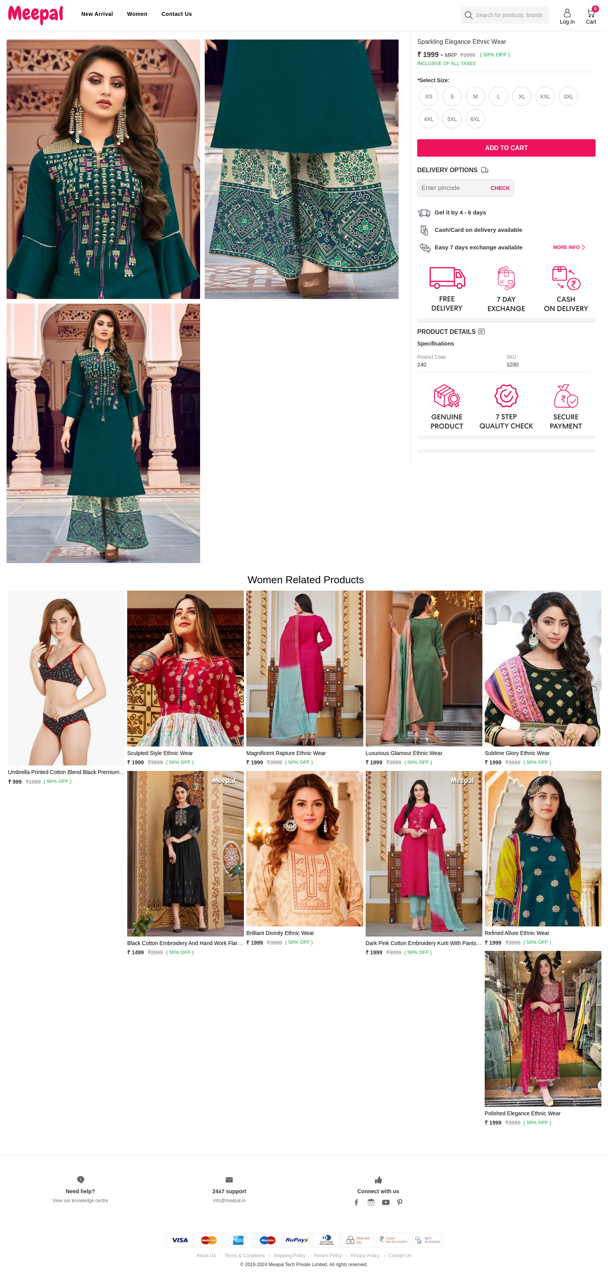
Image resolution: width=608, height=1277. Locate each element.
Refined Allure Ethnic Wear (517, 933)
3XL (568, 96)
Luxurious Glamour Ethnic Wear (404, 753)
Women (137, 14)
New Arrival (97, 14)
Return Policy (328, 1255)
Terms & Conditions (245, 1255)
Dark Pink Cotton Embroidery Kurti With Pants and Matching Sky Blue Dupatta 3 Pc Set (471, 943)
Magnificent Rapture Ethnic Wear (286, 753)
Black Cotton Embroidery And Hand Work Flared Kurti (191, 943)
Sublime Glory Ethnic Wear (517, 753)
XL (522, 96)
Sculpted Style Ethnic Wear (160, 753)
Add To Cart (506, 148)
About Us (206, 1255)
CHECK (500, 188)
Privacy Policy (365, 1255)
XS (429, 96)
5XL (452, 119)
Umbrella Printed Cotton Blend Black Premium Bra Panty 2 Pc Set (87, 772)
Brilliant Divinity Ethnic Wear (280, 933)
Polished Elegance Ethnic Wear (523, 1113)
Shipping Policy (290, 1255)
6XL (475, 119)
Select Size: (433, 80)
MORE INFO (569, 247)
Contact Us (177, 14)
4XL (429, 119)
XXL (545, 96)
